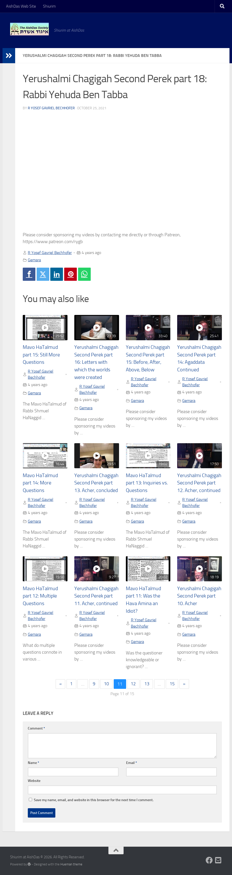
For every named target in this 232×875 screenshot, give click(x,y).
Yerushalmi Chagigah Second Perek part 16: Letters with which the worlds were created (96, 362)
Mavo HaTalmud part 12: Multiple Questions (40, 596)
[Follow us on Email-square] (218, 860)
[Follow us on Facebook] (209, 860)
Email (131, 763)
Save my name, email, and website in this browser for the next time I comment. (93, 800)
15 (172, 684)
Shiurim (49, 6)
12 (133, 684)
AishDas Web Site (21, 6)
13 (146, 684)
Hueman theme (71, 864)
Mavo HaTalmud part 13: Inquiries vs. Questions (147, 483)
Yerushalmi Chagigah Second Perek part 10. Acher (199, 596)
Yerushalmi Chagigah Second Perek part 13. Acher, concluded (96, 483)
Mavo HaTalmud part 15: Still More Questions (41, 354)
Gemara (34, 260)
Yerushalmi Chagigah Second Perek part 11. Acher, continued (96, 596)
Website (34, 781)
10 (106, 684)
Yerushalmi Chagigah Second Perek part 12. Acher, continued (199, 483)
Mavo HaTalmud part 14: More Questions (40, 483)
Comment (36, 728)
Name (33, 763)
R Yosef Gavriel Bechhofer (51, 108)
